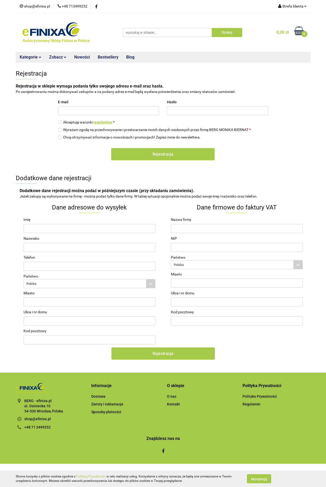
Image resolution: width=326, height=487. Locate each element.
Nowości (82, 57)
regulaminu (102, 122)
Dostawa (98, 396)
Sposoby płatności (106, 412)
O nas (171, 396)
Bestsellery (108, 57)
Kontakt (173, 404)
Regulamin (251, 404)
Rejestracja (163, 154)
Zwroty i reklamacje (107, 404)
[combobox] (89, 283)
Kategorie (30, 57)
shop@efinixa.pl (37, 419)
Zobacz (57, 57)
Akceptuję (259, 479)
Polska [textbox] (31, 284)
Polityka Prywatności (259, 396)
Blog (130, 57)
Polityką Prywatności (91, 476)
